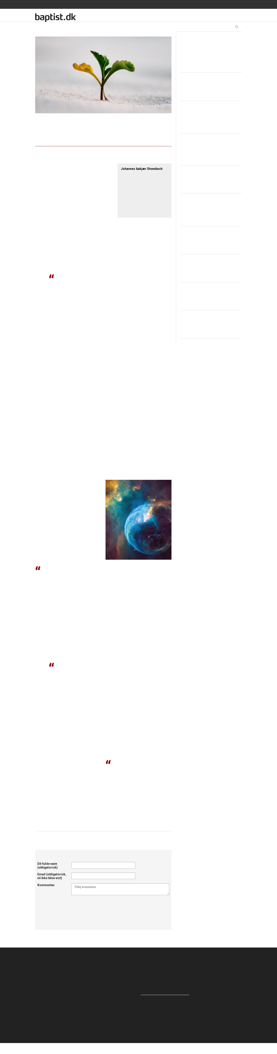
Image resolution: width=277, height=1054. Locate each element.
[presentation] (104, 906)
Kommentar (46, 885)
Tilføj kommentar (120, 889)
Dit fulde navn (47, 865)
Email (51, 876)
